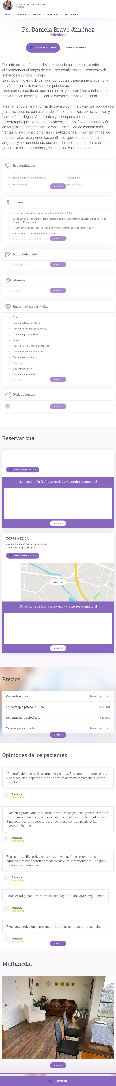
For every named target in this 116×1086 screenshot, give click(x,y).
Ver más (58, 523)
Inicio (7, 14)
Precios (37, 14)
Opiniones (52, 14)
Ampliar (58, 581)
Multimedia (71, 14)
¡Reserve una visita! (43, 47)
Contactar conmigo (75, 47)
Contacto (21, 14)
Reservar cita (58, 1081)
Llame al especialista (23, 469)
